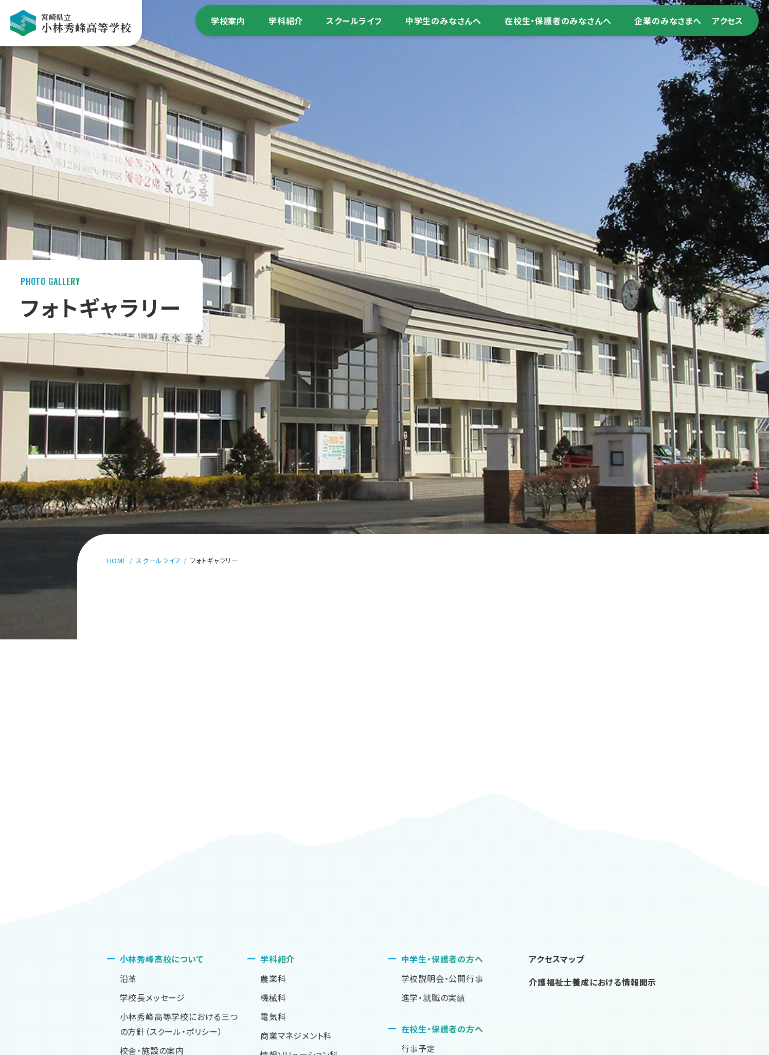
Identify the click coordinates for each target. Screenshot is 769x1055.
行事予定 (418, 1048)
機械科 (273, 997)
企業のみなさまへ (667, 20)
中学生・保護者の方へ (442, 959)
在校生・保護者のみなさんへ (558, 20)
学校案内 (228, 20)
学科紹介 (286, 20)
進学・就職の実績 (433, 997)
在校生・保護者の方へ (442, 1029)
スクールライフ (354, 20)
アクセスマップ (556, 959)
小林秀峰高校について (162, 959)
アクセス (727, 20)
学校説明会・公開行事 (442, 978)
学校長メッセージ (152, 997)
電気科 (273, 1016)
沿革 (128, 978)
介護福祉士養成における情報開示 (592, 982)
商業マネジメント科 (296, 1035)
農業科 (273, 978)
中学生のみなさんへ (443, 20)
